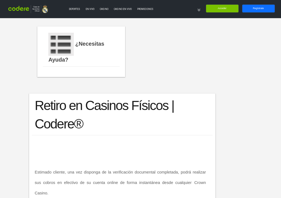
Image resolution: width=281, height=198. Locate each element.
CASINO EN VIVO (123, 9)
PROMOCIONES (145, 9)
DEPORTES (74, 9)
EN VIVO (90, 9)
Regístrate (258, 8)
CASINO (104, 9)
